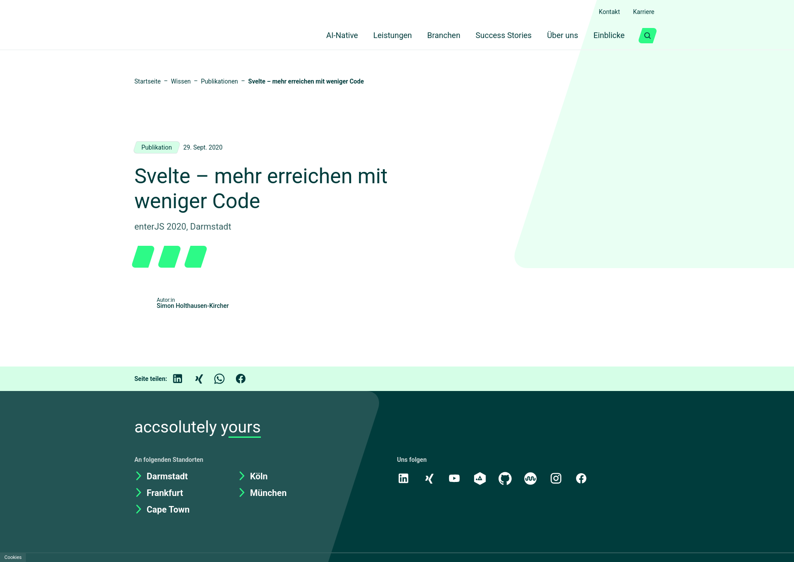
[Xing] (204, 379)
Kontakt (605, 12)
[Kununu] (532, 478)
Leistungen (379, 35)
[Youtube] (455, 478)
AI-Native (324, 35)
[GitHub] (506, 478)
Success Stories (496, 35)
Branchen (433, 35)
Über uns (557, 35)
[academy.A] (481, 478)
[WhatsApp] (225, 379)
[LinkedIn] (183, 379)
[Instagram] (558, 478)
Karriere (642, 12)
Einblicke (607, 35)
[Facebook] (246, 379)
